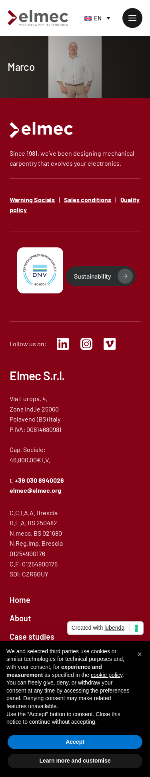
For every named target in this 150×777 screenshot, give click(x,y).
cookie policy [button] (106, 675)
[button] (139, 654)
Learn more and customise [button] (74, 760)
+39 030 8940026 (39, 480)
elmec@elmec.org (35, 490)
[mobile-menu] (132, 18)
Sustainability (92, 276)
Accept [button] (75, 742)
